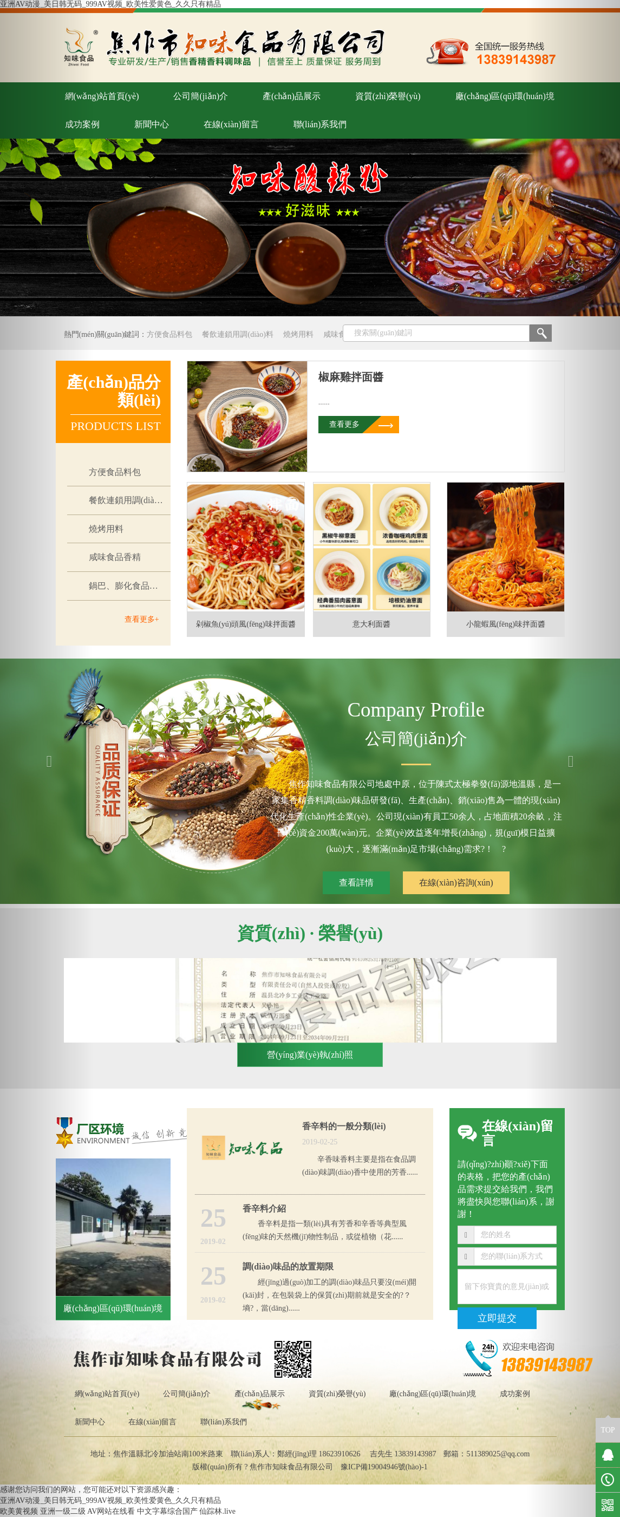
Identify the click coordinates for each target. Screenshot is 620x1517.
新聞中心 (151, 124)
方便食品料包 (169, 334)
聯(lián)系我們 (320, 124)
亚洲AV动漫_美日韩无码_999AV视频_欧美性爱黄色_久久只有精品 (110, 4)
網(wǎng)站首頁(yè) (102, 96)
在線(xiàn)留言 (231, 124)
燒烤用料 (298, 334)
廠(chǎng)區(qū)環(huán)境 (504, 96)
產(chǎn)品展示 (292, 96)
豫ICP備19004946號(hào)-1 (384, 1467)
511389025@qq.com (498, 1454)
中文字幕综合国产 (167, 1511)
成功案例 (515, 1394)
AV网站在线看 (111, 1511)
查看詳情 (356, 882)
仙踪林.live (217, 1511)
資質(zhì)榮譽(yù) (388, 96)
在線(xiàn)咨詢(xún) (456, 882)
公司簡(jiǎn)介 (200, 96)
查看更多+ (142, 619)
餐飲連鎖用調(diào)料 (237, 334)
